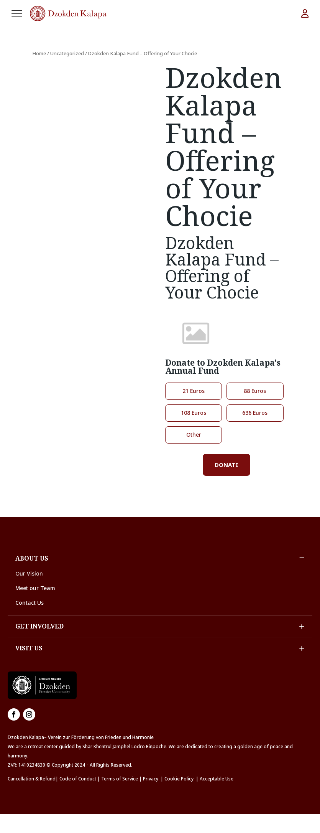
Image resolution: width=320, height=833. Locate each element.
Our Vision (29, 573)
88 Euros (255, 390)
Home (39, 53)
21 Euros (193, 390)
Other (193, 434)
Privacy (150, 778)
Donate (226, 464)
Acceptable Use (216, 778)
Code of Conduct (77, 778)
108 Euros (193, 412)
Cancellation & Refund (32, 778)
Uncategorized (67, 53)
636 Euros (254, 412)
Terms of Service (119, 778)
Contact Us (29, 602)
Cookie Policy (180, 778)
